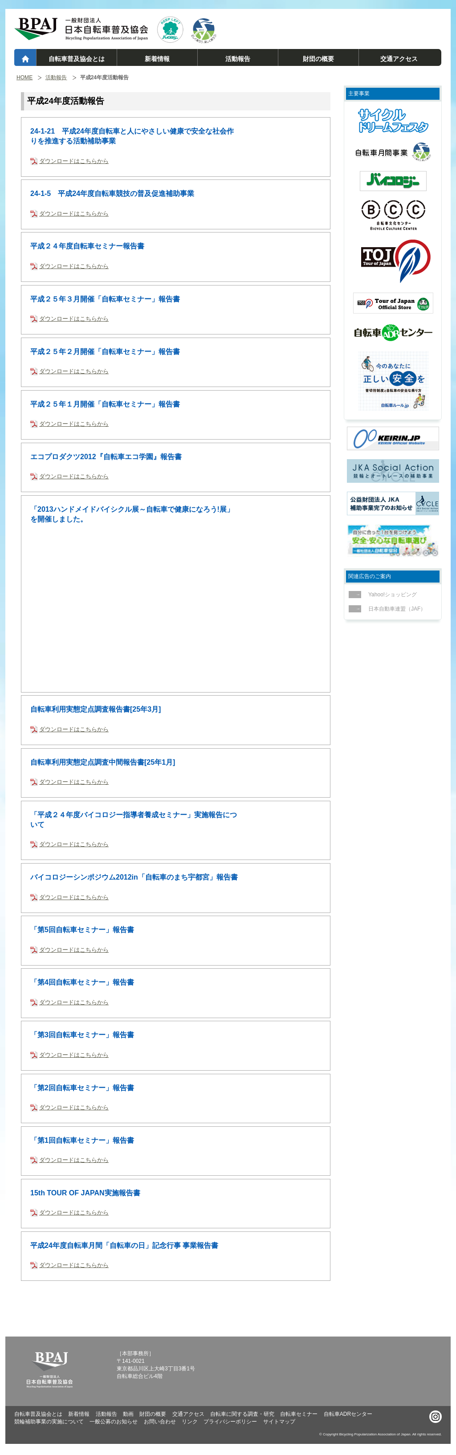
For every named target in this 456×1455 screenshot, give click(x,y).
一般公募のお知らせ (114, 1421)
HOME (24, 78)
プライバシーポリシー (230, 1421)
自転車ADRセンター (348, 1414)
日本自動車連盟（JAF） (394, 609)
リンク (190, 1421)
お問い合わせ (160, 1421)
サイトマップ (279, 1421)
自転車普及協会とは (77, 58)
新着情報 (157, 58)
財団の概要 (318, 58)
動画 (128, 1414)
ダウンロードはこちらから (74, 161)
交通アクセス (399, 58)
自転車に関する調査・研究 (242, 1414)
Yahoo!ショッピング (390, 594)
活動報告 (237, 58)
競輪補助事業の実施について (49, 1421)
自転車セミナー (299, 1414)
